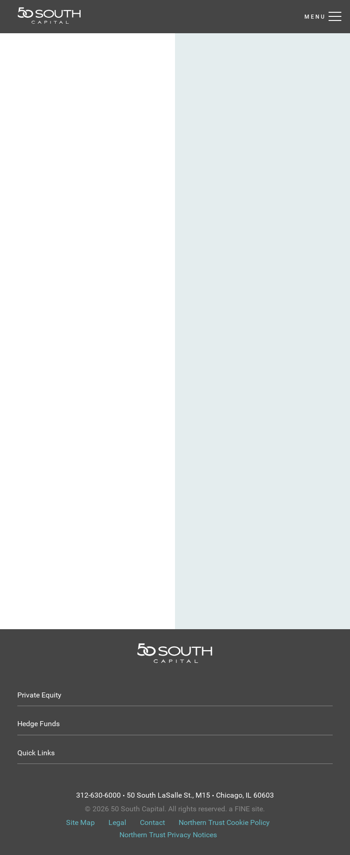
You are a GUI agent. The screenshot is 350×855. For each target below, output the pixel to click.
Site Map (80, 822)
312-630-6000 (98, 795)
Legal (117, 822)
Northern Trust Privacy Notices (168, 834)
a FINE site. (247, 808)
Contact (152, 822)
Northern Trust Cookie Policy (224, 822)
